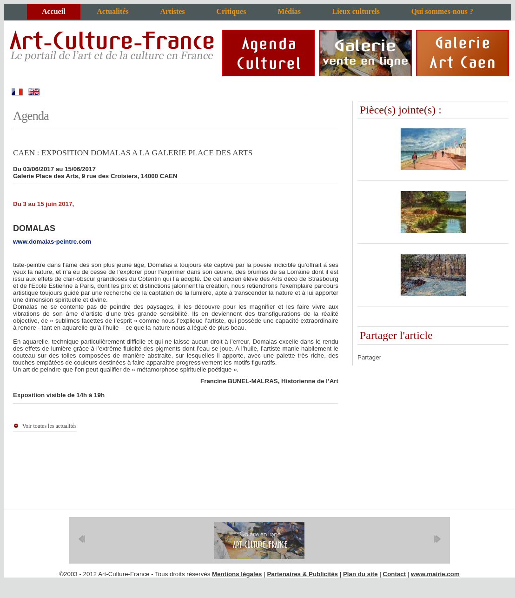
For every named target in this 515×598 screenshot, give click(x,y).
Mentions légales (237, 574)
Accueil (54, 11)
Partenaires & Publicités (302, 574)
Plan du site (360, 574)
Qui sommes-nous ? (442, 11)
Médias (289, 11)
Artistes (172, 11)
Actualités (112, 11)
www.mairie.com (435, 574)
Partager (369, 357)
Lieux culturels (356, 11)
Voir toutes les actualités (49, 426)
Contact (394, 574)
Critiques (231, 11)
